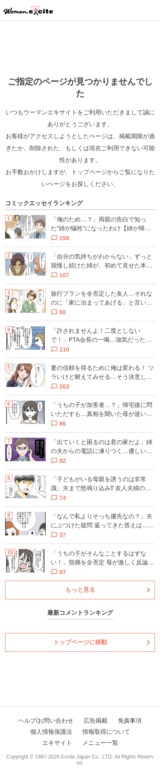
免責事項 (130, 720)
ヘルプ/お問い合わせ (46, 720)
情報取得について (106, 731)
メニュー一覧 (100, 742)
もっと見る (80, 589)
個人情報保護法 (51, 731)
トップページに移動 (80, 642)
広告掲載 (96, 720)
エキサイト (57, 742)
